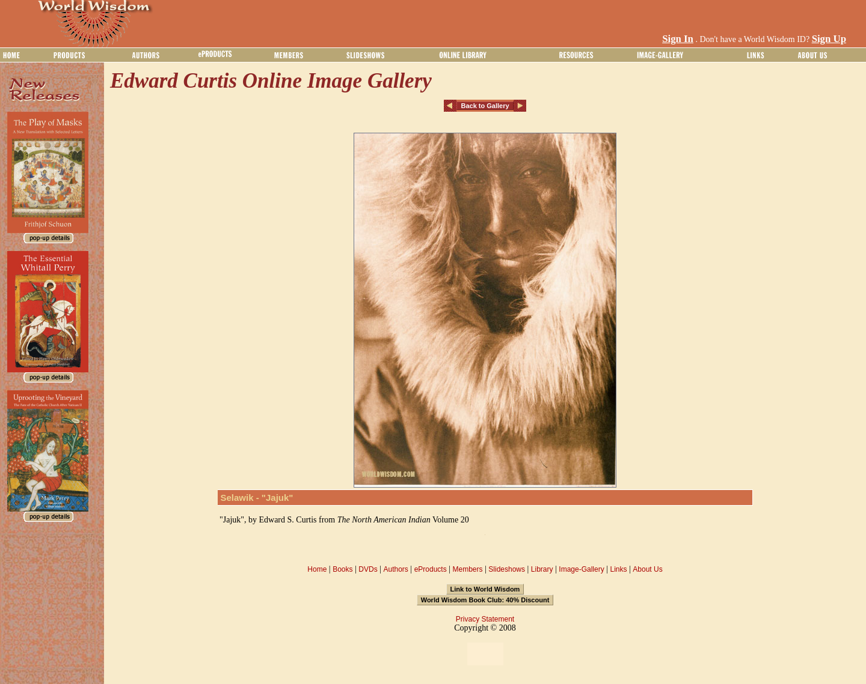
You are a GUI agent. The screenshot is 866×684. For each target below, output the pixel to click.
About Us (647, 569)
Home (317, 569)
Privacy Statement (485, 619)
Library (542, 569)
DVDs (367, 569)
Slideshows (506, 569)
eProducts (430, 569)
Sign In (677, 38)
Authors (395, 569)
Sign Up (829, 38)
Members (467, 569)
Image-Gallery (581, 569)
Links (618, 569)
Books (342, 569)
